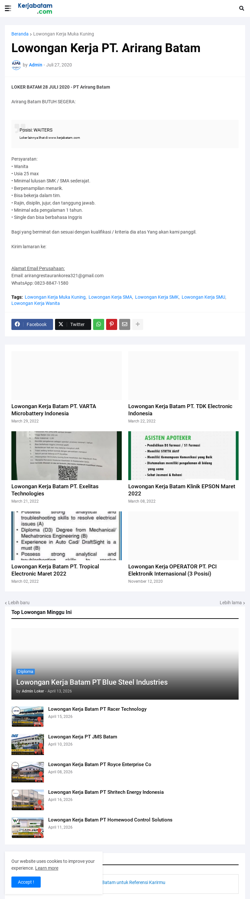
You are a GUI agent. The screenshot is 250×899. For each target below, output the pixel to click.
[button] (8, 8)
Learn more (46, 868)
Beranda (20, 34)
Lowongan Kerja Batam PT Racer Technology (97, 709)
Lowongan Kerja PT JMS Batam (82, 737)
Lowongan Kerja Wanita (35, 303)
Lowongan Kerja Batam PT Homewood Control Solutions (110, 820)
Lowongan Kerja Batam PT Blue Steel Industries (92, 682)
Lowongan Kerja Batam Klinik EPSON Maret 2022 (181, 490)
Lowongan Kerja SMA (110, 297)
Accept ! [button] (26, 882)
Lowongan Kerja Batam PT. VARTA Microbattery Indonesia (53, 410)
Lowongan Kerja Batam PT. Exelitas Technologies (55, 490)
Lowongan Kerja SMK (157, 297)
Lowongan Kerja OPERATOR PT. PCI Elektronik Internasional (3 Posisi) (172, 570)
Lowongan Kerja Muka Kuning (63, 34)
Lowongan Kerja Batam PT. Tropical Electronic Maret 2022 (55, 570)
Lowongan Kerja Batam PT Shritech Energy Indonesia (106, 792)
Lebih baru (19, 602)
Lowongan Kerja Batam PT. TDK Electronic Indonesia (180, 410)
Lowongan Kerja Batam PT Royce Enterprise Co (99, 764)
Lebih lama (231, 602)
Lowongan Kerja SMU (203, 297)
